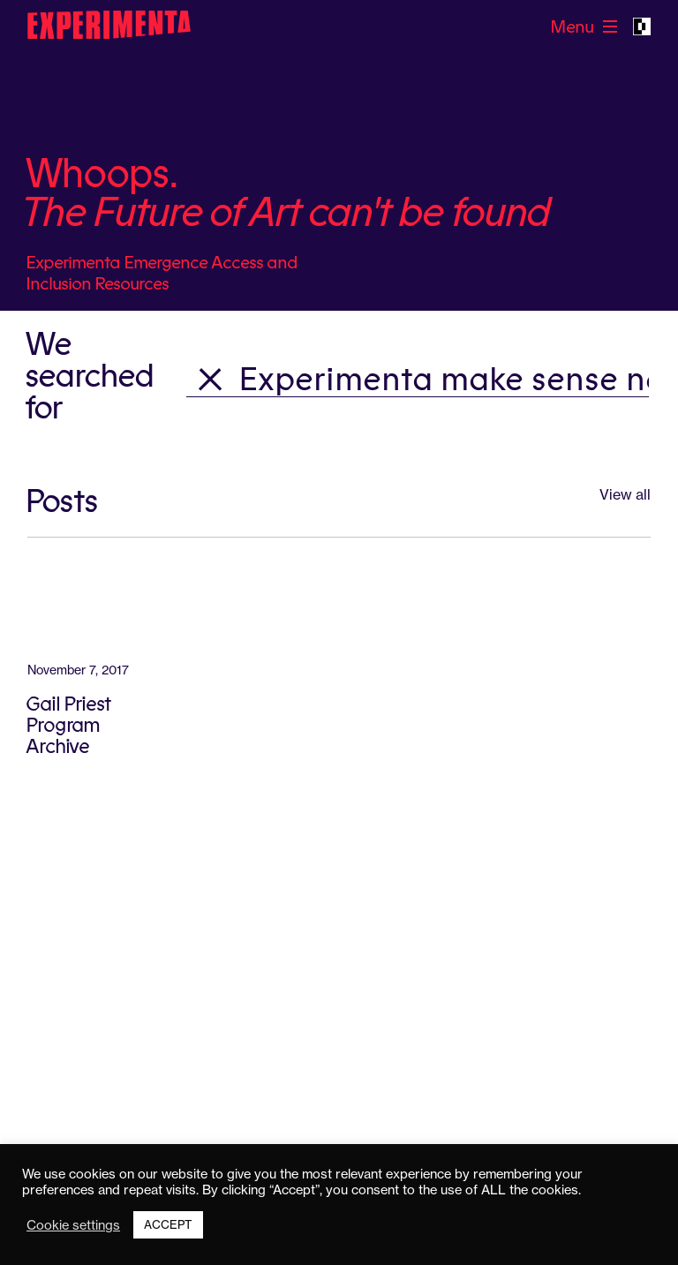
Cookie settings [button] (73, 1225)
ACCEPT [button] (168, 1224)
